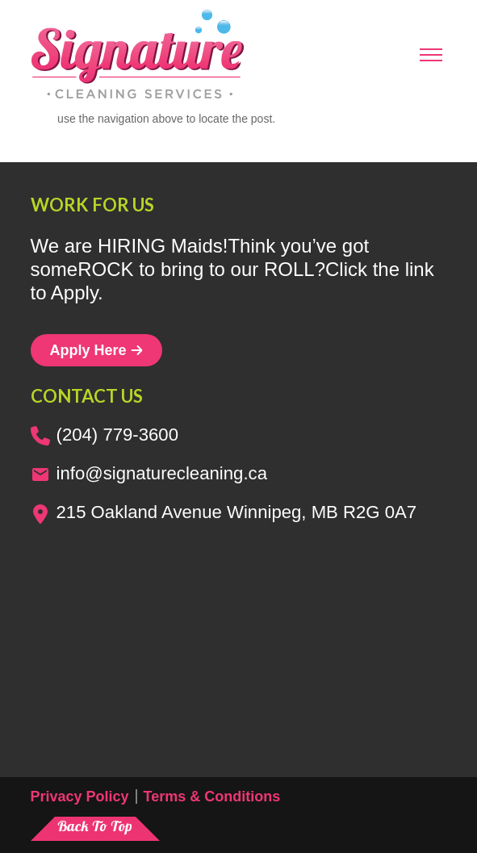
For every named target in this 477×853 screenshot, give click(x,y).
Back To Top (94, 826)
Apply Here (96, 350)
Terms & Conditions (212, 796)
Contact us (87, 396)
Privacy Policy (80, 796)
